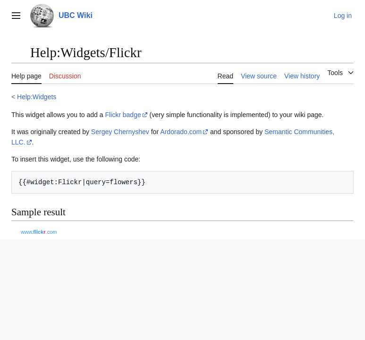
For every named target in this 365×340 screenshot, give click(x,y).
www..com (39, 232)
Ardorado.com (181, 132)
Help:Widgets (36, 97)
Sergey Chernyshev (120, 132)
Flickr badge (123, 115)
